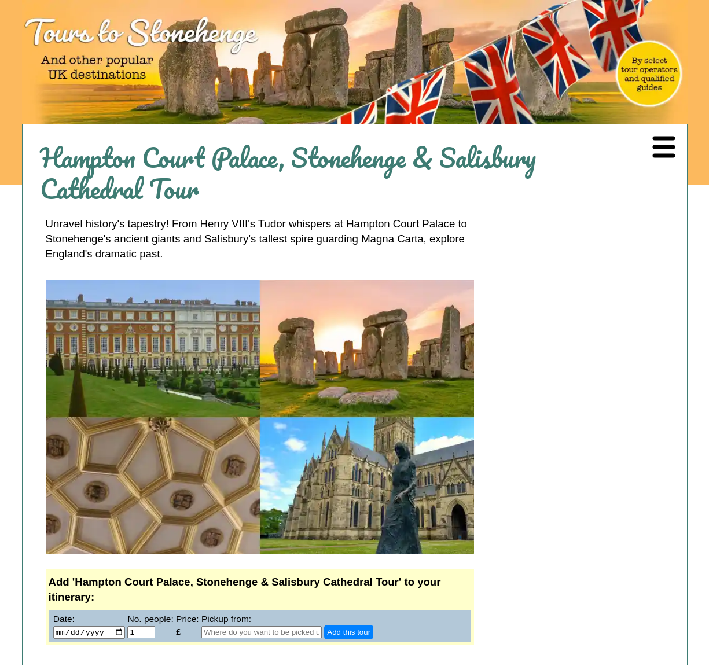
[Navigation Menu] (663, 147)
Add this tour (348, 632)
